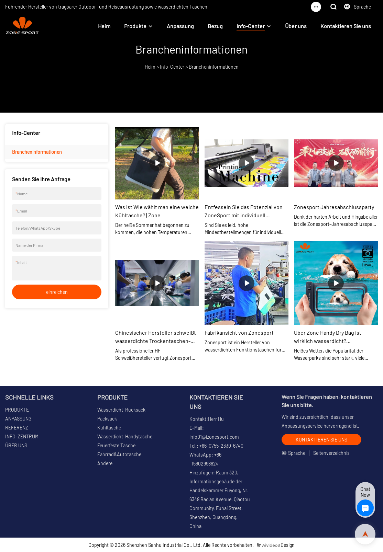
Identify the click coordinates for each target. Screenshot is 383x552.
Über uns (296, 26)
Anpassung (180, 26)
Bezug (215, 26)
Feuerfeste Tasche (116, 445)
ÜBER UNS (16, 445)
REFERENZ (16, 427)
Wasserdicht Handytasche (124, 436)
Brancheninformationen (214, 67)
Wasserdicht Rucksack (121, 410)
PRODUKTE (17, 410)
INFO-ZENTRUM (22, 436)
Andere (104, 463)
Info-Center (251, 26)
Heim (104, 26)
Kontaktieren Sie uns (345, 26)
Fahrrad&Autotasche (119, 454)
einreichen (57, 292)
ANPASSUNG (18, 419)
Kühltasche (109, 427)
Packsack (107, 419)
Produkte (135, 26)
